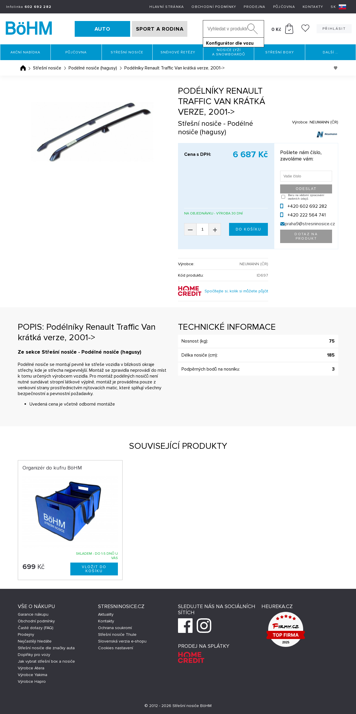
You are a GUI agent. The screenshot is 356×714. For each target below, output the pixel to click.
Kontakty (313, 7)
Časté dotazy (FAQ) (35, 627)
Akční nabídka (25, 52)
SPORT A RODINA (160, 29)
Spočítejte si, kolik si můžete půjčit (236, 291)
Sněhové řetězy (177, 52)
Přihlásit (334, 29)
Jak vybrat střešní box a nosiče (46, 661)
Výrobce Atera (31, 668)
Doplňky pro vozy (34, 654)
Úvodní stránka (23, 68)
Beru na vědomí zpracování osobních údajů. (306, 196)
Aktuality (106, 614)
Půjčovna (284, 7)
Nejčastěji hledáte (35, 641)
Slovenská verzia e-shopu (122, 641)
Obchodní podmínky (213, 7)
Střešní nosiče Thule (117, 634)
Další (330, 52)
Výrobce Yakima (32, 674)
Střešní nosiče (127, 52)
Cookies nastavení (115, 647)
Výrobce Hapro (32, 681)
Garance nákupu (33, 614)
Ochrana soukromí (115, 627)
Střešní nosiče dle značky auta (46, 647)
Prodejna (254, 7)
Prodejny (26, 634)
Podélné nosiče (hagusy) (93, 68)
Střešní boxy (279, 52)
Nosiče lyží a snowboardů (228, 52)
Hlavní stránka (166, 7)
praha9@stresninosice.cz (310, 224)
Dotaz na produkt (306, 236)
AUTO (102, 29)
